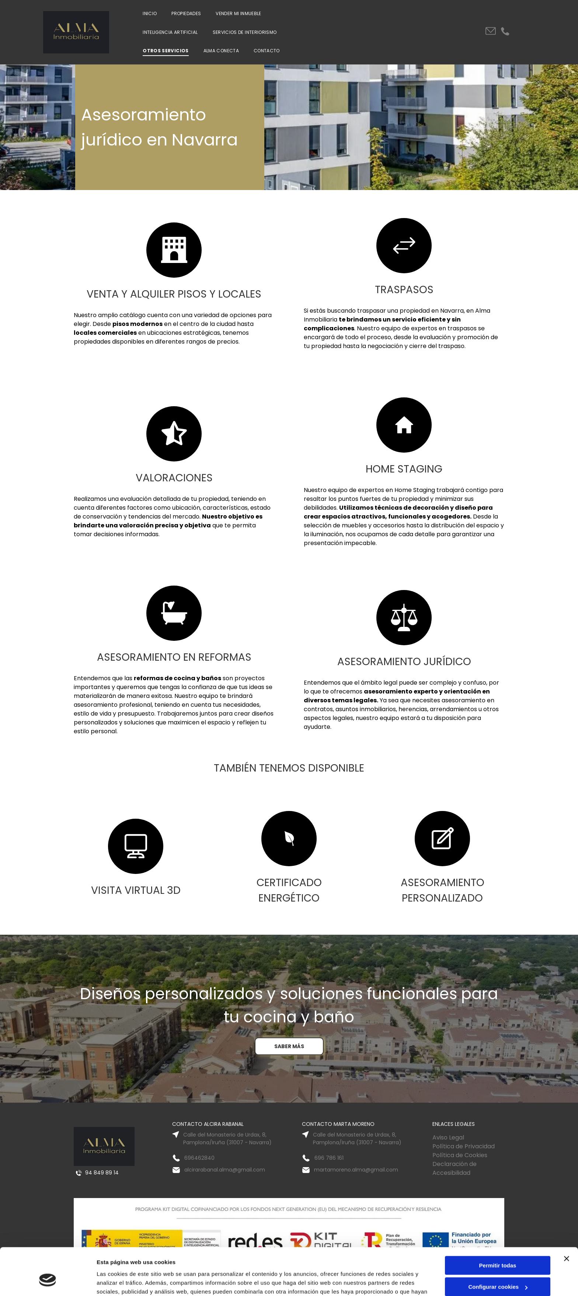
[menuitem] (149, 13)
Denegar (498, 1269)
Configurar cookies (497, 1247)
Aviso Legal (448, 1137)
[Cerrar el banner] (566, 1219)
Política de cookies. (283, 1261)
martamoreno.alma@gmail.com (356, 1169)
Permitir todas (497, 1226)
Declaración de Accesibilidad (454, 1168)
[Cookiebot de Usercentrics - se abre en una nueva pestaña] (47, 1281)
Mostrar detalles (118, 1281)
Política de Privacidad (463, 1146)
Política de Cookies (459, 1155)
